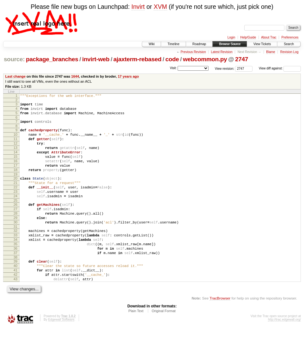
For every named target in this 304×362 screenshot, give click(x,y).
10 (15, 140)
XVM (160, 6)
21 (15, 198)
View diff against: (280, 68)
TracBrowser (220, 332)
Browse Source (229, 44)
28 (15, 234)
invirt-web (95, 59)
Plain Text (135, 345)
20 (15, 192)
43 (15, 312)
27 (15, 229)
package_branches (52, 59)
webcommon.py (205, 59)
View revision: (224, 68)
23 (15, 209)
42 (15, 307)
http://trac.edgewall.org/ (284, 353)
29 (15, 239)
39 (15, 291)
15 (15, 167)
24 (15, 214)
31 (15, 250)
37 (15, 281)
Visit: (173, 68)
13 (15, 156)
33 (15, 260)
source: (14, 59)
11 (15, 145)
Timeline (173, 44)
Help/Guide (248, 37)
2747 (241, 59)
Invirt (138, 6)
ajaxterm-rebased (137, 59)
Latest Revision (221, 52)
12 (15, 151)
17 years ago (128, 76)
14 (15, 161)
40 (15, 296)
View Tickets (262, 44)
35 (15, 270)
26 (15, 223)
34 (15, 265)
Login (231, 37)
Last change (15, 76)
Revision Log (289, 52)
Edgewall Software (61, 353)
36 (15, 276)
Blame (270, 52)
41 (15, 301)
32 (15, 254)
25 (15, 219)
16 (15, 172)
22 (15, 203)
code (172, 59)
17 (15, 178)
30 (15, 245)
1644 (75, 76)
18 (15, 183)
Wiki (152, 44)
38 (15, 286)
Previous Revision (193, 52)
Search (289, 44)
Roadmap (199, 44)
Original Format (164, 345)
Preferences (290, 37)
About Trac (268, 37)
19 (15, 188)
